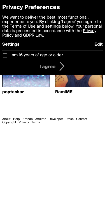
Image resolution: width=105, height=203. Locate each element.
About (6, 119)
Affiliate (40, 119)
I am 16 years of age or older (36, 55)
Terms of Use (23, 26)
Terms (35, 122)
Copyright (9, 122)
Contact (81, 119)
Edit (98, 44)
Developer (56, 119)
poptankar (13, 92)
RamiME (64, 92)
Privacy (24, 122)
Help (16, 119)
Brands (27, 119)
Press (70, 119)
